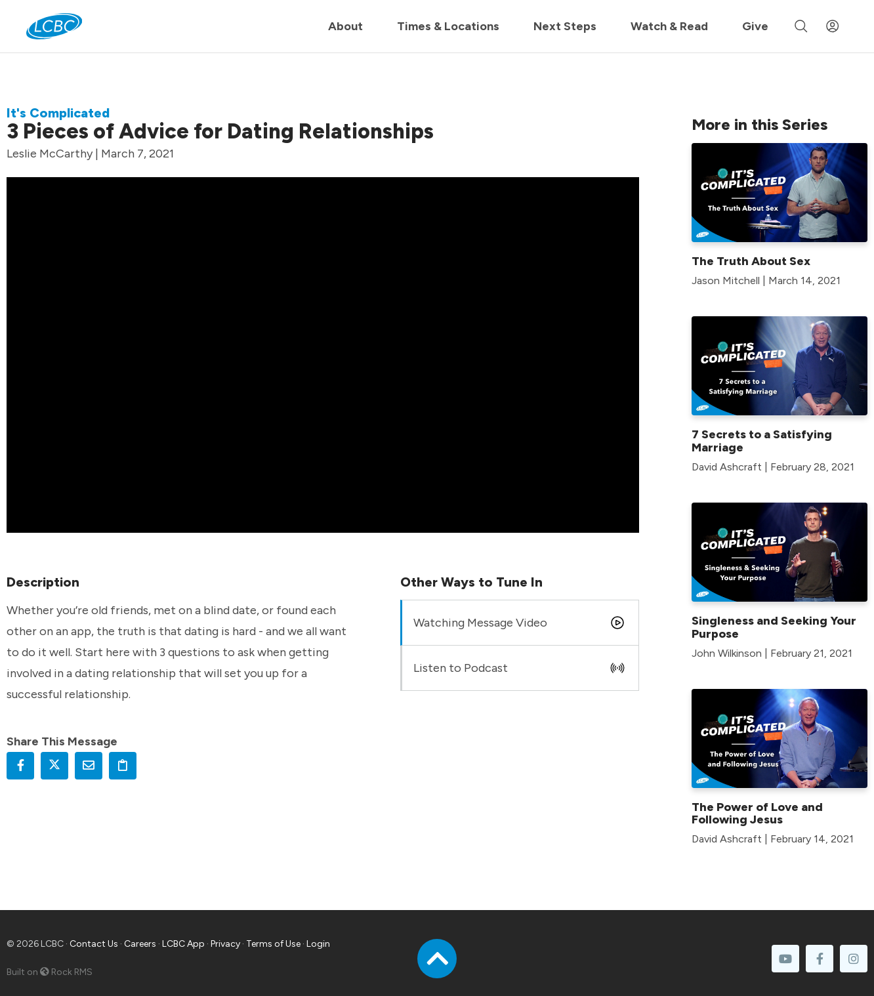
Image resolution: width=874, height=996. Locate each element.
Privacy (225, 943)
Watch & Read (669, 26)
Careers (140, 943)
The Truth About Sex (751, 261)
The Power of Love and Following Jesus (757, 813)
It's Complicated (58, 113)
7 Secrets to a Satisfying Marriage (762, 441)
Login (318, 943)
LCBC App (183, 943)
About (345, 26)
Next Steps (564, 26)
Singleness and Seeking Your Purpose (774, 627)
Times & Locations (448, 26)
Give (755, 26)
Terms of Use (273, 943)
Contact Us (94, 943)
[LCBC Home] (54, 26)
